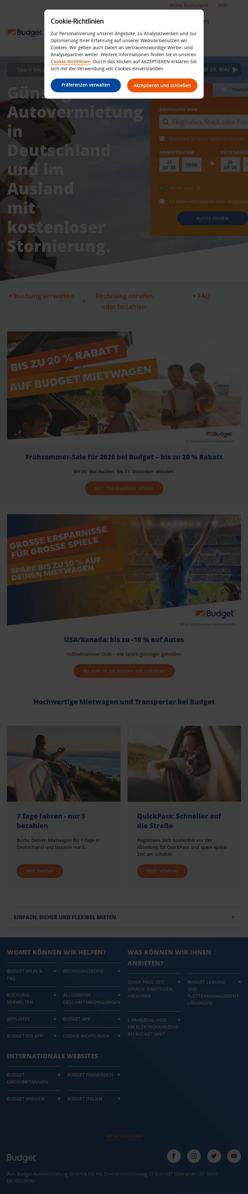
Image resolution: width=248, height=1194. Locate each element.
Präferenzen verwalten (86, 85)
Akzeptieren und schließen (162, 85)
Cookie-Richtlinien (71, 61)
